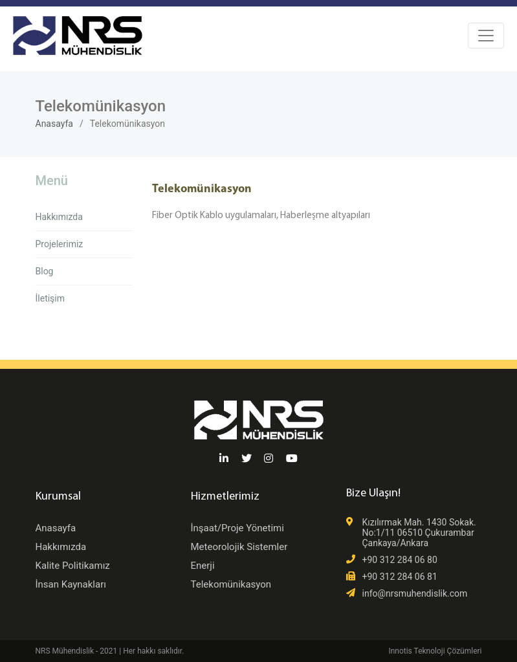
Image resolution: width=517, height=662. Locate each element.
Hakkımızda (59, 217)
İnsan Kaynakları (71, 584)
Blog (45, 271)
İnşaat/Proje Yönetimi (237, 528)
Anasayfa (54, 123)
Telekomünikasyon (231, 584)
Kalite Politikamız (73, 565)
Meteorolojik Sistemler (239, 547)
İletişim (50, 298)
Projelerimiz (59, 244)
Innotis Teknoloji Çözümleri (434, 651)
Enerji (203, 565)
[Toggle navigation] (486, 36)
